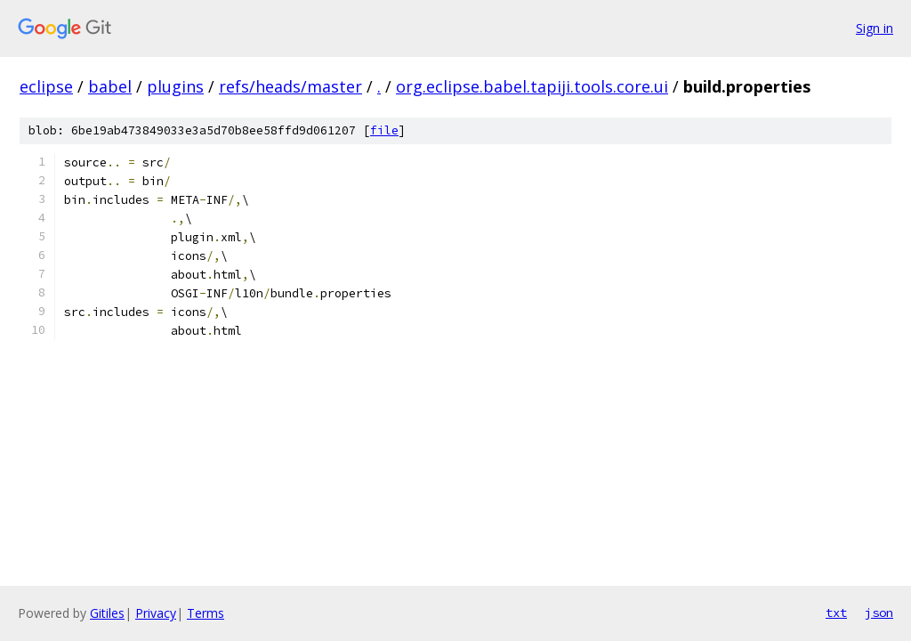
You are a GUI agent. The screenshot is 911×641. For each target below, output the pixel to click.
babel (110, 86)
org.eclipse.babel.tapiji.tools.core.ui (532, 86)
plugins (175, 86)
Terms (205, 612)
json (879, 612)
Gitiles (107, 612)
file (384, 130)
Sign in (874, 28)
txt (836, 612)
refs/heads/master (290, 86)
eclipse (46, 86)
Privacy (155, 612)
